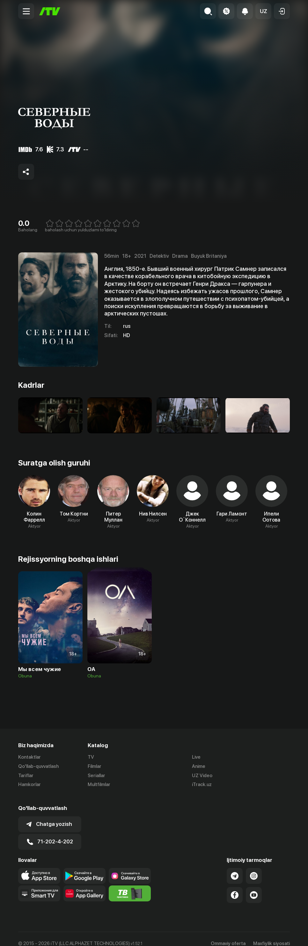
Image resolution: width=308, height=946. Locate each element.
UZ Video (202, 775)
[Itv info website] (130, 884)
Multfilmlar (99, 785)
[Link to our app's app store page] (39, 867)
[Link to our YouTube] (254, 886)
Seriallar (96, 775)
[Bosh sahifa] (49, 11)
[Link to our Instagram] (254, 867)
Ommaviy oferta (228, 934)
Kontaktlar (29, 757)
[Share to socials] (26, 172)
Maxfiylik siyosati (271, 934)
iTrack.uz (202, 785)
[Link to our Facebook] (235, 886)
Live (196, 757)
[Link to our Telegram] (235, 867)
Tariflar (25, 775)
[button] (263, 11)
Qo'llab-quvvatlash (38, 766)
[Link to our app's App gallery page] (84, 884)
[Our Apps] (39, 884)
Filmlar (94, 766)
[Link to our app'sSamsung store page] (130, 867)
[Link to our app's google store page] (84, 867)
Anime (198, 766)
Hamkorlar (29, 785)
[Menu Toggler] (26, 11)
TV (91, 757)
